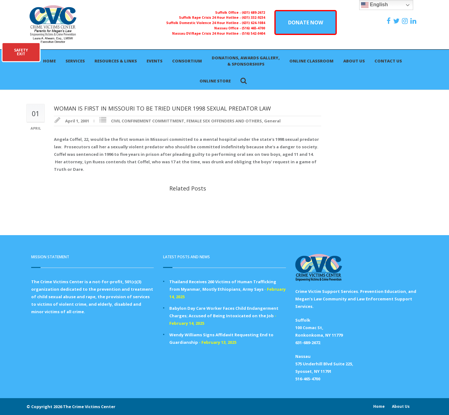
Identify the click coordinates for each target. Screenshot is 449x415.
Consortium (187, 61)
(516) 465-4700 (253, 28)
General (272, 121)
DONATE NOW (305, 22)
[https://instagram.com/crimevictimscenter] (405, 20)
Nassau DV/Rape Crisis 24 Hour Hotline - (207, 33)
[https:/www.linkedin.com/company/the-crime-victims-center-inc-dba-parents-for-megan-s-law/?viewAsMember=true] (414, 20)
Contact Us (388, 61)
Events (154, 61)
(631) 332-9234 (253, 17)
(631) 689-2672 (253, 12)
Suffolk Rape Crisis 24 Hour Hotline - (210, 17)
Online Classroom (311, 61)
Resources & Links (115, 61)
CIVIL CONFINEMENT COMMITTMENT (147, 121)
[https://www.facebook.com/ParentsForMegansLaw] (389, 20)
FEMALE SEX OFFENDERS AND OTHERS (224, 121)
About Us (354, 61)
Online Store (215, 81)
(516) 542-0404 (253, 33)
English (374, 5)
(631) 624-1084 (253, 23)
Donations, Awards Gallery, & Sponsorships (246, 61)
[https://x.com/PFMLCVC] (397, 20)
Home (49, 61)
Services (75, 61)
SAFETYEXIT (21, 52)
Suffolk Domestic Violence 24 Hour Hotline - (204, 23)
